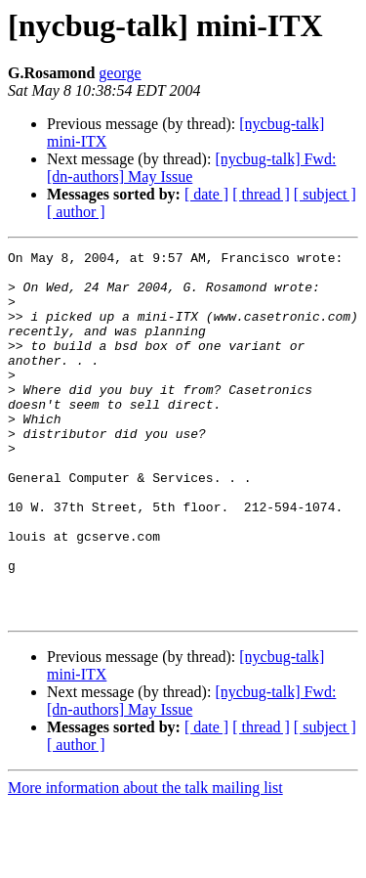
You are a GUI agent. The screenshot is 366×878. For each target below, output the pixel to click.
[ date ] (206, 194)
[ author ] (76, 211)
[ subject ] (325, 194)
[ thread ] (261, 194)
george (120, 73)
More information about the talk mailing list (145, 861)
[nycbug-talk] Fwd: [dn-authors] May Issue (191, 168)
